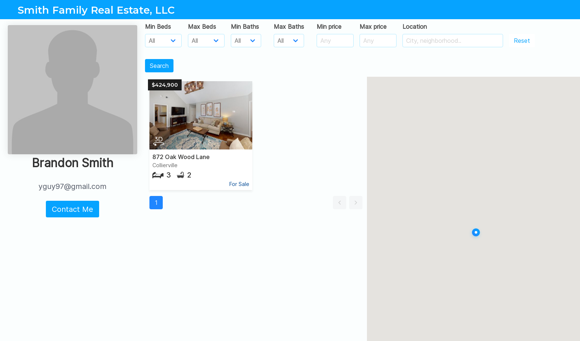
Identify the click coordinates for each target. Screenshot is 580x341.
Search (159, 65)
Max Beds (202, 26)
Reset (522, 40)
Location (414, 26)
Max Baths (289, 26)
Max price (373, 26)
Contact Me (72, 209)
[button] (339, 202)
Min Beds (158, 26)
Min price (329, 26)
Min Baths (245, 26)
